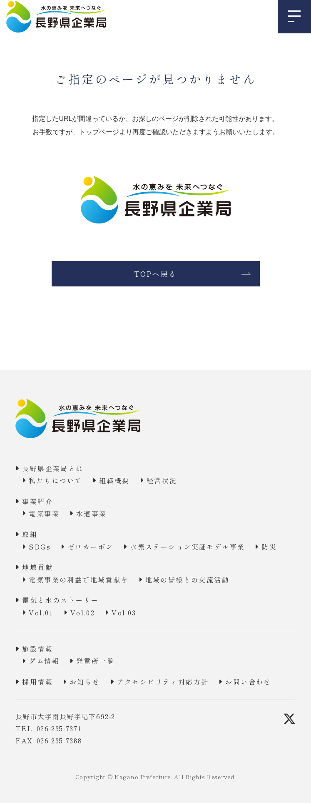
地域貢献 (37, 567)
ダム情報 (44, 661)
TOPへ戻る (155, 273)
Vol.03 (124, 612)
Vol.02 (82, 612)
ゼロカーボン (90, 547)
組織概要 (114, 480)
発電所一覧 (95, 661)
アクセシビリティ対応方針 (163, 682)
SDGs (40, 547)
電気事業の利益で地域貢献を (78, 580)
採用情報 (37, 682)
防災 (269, 547)
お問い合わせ (248, 682)
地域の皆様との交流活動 (187, 580)
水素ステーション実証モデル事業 (187, 547)
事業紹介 (37, 501)
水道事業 (91, 513)
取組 (29, 534)
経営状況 (162, 480)
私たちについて (55, 480)
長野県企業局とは (52, 468)
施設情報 (37, 649)
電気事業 (44, 513)
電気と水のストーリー (60, 600)
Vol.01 (41, 612)
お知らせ (85, 682)
